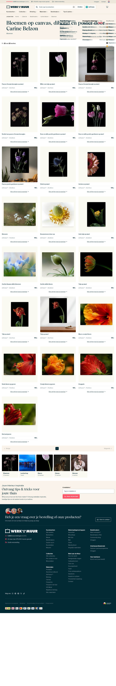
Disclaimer (22, 603)
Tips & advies (70, 12)
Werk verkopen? (95, 532)
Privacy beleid (49, 603)
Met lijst (70, 537)
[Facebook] (18, 594)
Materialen (44, 12)
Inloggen (96, 1)
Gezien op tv (50, 542)
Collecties (22, 12)
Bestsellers (49, 535)
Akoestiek (71, 532)
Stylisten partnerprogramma (99, 548)
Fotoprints (49, 582)
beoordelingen (17, 1)
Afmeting (33, 12)
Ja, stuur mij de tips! (71, 496)
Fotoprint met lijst (51, 585)
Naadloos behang (51, 590)
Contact (103, 1)
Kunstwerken (10, 12)
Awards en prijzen (73, 576)
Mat (69, 540)
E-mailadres (67, 487)
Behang (48, 577)
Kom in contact (103, 520)
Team (70, 569)
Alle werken (50, 532)
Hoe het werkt (72, 556)
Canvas (48, 580)
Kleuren (48, 548)
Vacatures (71, 574)
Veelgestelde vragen (74, 558)
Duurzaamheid (72, 566)
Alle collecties (50, 556)
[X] (21, 594)
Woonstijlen (50, 561)
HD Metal (49, 587)
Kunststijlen (50, 545)
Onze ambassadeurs (74, 571)
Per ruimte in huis (51, 558)
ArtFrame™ (49, 574)
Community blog (95, 537)
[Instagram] (13, 594)
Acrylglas (49, 569)
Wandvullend (72, 545)
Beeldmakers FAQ (96, 535)
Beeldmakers (57, 12)
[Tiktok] (24, 594)
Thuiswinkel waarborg (75, 579)
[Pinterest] (15, 594)
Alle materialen (51, 592)
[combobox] (54, 7)
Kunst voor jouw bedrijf (97, 559)
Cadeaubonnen (73, 561)
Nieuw (48, 537)
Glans (70, 542)
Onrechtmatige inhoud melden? (35, 603)
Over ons (71, 564)
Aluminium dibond (52, 572)
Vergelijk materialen (74, 548)
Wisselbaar (71, 535)
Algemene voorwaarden (11, 603)
